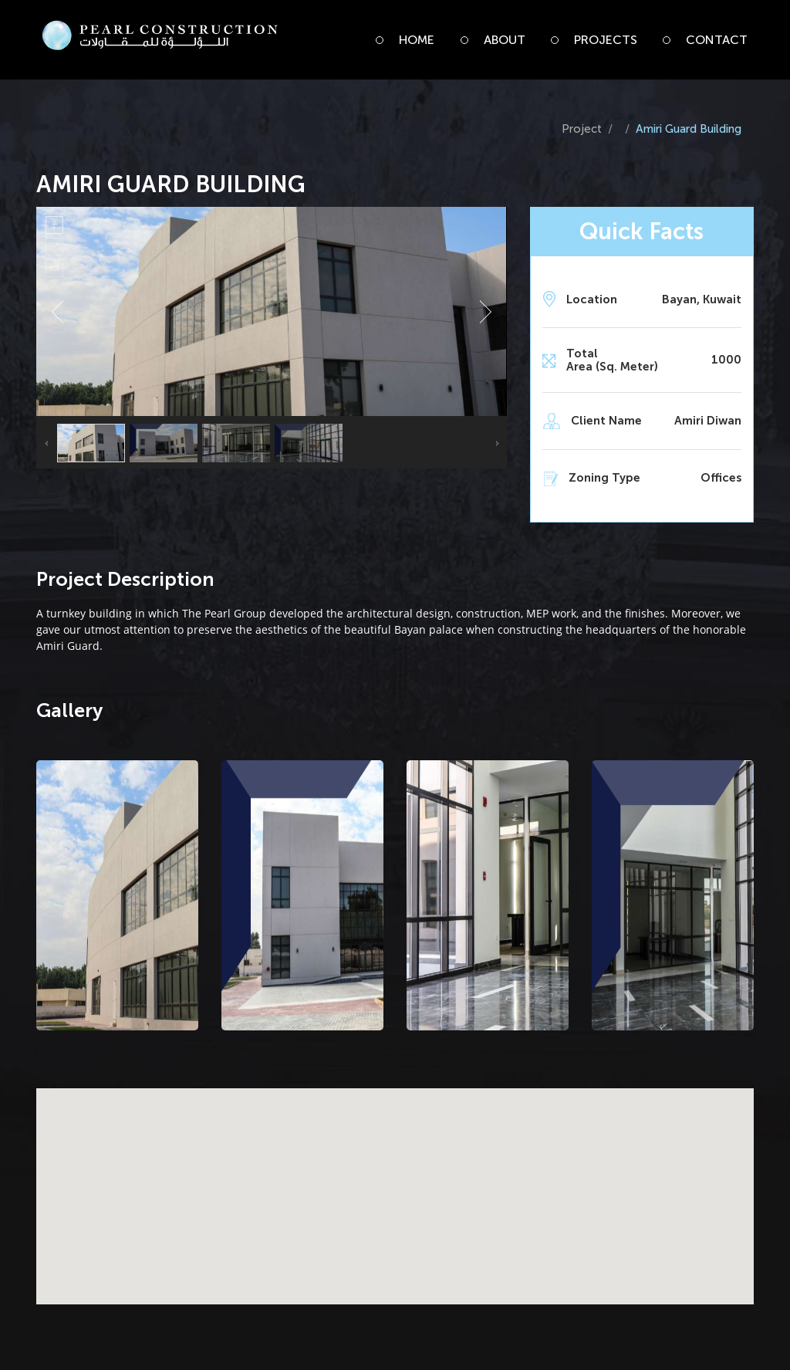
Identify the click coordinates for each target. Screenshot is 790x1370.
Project (582, 129)
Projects (605, 39)
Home (416, 39)
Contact (717, 39)
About (504, 39)
